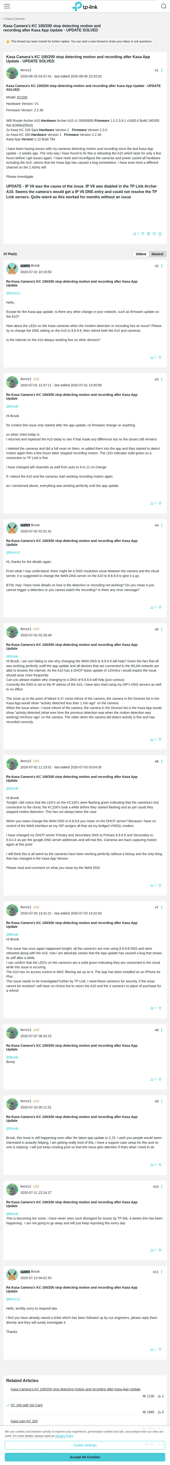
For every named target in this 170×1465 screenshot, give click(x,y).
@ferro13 (13, 293)
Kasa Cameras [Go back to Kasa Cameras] (15, 18)
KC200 (22, 97)
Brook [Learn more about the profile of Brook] (35, 265)
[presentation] (12, 73)
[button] (6, 6)
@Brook (12, 406)
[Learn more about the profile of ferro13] (13, 73)
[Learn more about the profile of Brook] (13, 269)
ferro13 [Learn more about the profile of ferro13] (26, 70)
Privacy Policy (64, 1436)
